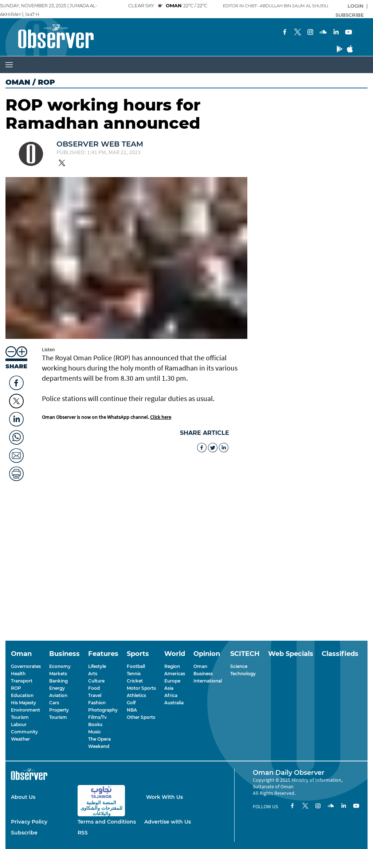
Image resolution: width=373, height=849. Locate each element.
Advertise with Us (167, 821)
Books (95, 724)
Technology (243, 673)
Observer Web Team (99, 144)
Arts (92, 673)
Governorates (26, 666)
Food (94, 688)
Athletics (136, 695)
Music (94, 731)
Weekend (98, 746)
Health (18, 673)
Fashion (97, 702)
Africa (170, 695)
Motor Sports (141, 688)
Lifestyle (97, 666)
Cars (54, 702)
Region (172, 666)
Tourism (20, 717)
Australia (174, 702)
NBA (132, 710)
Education (22, 695)
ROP (16, 688)
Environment (25, 710)
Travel (94, 695)
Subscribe (24, 832)
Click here (160, 417)
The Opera (99, 739)
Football (136, 666)
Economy (60, 666)
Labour (19, 724)
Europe (172, 681)
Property (59, 710)
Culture (96, 681)
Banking (58, 681)
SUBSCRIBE (349, 15)
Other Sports (141, 717)
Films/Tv (97, 717)
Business (203, 673)
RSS (83, 832)
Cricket (135, 681)
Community (24, 731)
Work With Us (164, 797)
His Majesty (23, 702)
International (207, 681)
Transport (21, 681)
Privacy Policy (29, 821)
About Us (23, 797)
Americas (174, 673)
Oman (17, 82)
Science (238, 666)
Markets (58, 673)
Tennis (134, 673)
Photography (103, 710)
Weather (20, 739)
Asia (168, 688)
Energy (57, 688)
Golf (131, 702)
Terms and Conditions (107, 821)
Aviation (58, 695)
